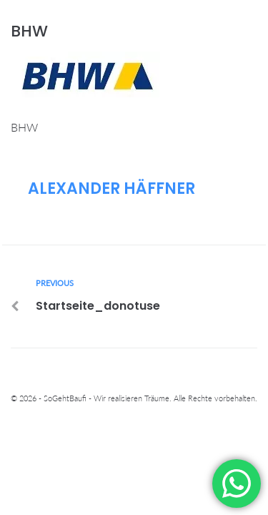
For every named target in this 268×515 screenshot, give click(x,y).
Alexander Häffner (111, 188)
